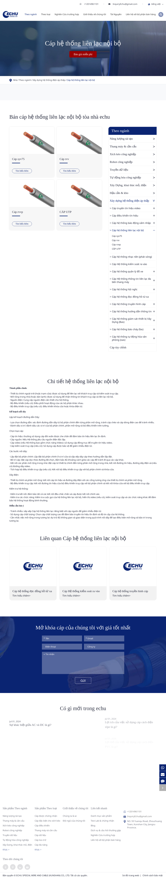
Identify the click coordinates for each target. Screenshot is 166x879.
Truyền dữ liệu (132, 169)
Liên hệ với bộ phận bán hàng (141, 14)
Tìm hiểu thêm (22, 171)
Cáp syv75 (18, 159)
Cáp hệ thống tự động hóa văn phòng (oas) (133, 338)
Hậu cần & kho (132, 192)
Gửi (83, 680)
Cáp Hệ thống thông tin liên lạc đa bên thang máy (133, 280)
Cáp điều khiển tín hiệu (133, 216)
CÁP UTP (65, 212)
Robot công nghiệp (132, 161)
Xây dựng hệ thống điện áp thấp (49, 80)
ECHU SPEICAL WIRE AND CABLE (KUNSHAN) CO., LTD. (43, 875)
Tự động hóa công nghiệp (132, 177)
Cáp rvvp (17, 212)
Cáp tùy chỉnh (118, 347)
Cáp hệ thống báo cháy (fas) (133, 329)
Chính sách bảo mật (153, 875)
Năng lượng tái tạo (132, 138)
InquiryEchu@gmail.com (125, 4)
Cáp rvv (64, 159)
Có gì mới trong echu (83, 711)
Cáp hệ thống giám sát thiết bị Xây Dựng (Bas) (133, 320)
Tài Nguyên (116, 14)
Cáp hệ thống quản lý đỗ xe (133, 271)
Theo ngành (31, 14)
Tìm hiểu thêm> (21, 595)
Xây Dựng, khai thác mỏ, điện (132, 185)
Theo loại (45, 14)
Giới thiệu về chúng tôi (94, 14)
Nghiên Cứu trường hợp (67, 14)
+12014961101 (91, 4)
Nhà (15, 80)
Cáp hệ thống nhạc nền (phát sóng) (132, 256)
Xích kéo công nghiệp (132, 154)
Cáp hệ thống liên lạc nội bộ (81, 80)
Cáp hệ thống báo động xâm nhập (133, 223)
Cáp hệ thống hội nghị (133, 289)
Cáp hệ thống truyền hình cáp (133, 304)
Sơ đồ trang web (130, 875)
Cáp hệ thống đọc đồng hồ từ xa (130, 296)
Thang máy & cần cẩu (132, 146)
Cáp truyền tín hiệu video (133, 208)
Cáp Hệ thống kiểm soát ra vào (129, 264)
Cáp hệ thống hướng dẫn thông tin (133, 311)
